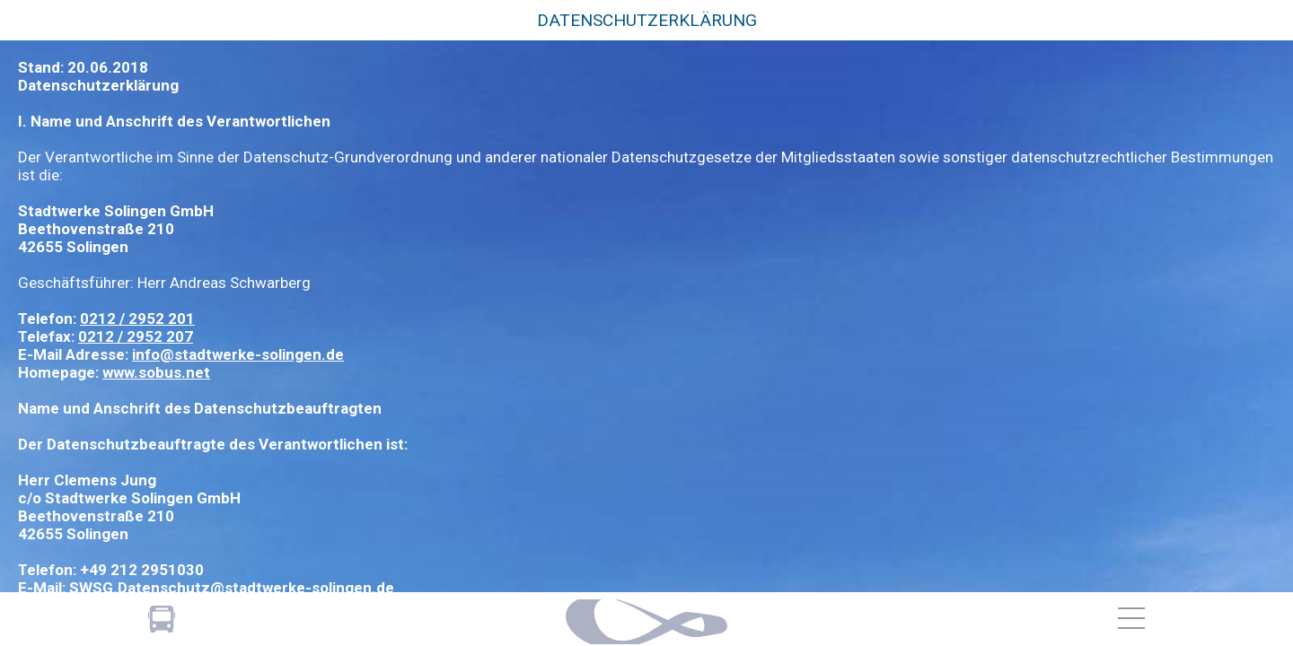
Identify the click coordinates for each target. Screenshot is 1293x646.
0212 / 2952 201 (137, 318)
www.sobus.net (156, 372)
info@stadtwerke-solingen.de (238, 354)
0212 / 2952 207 (135, 336)
